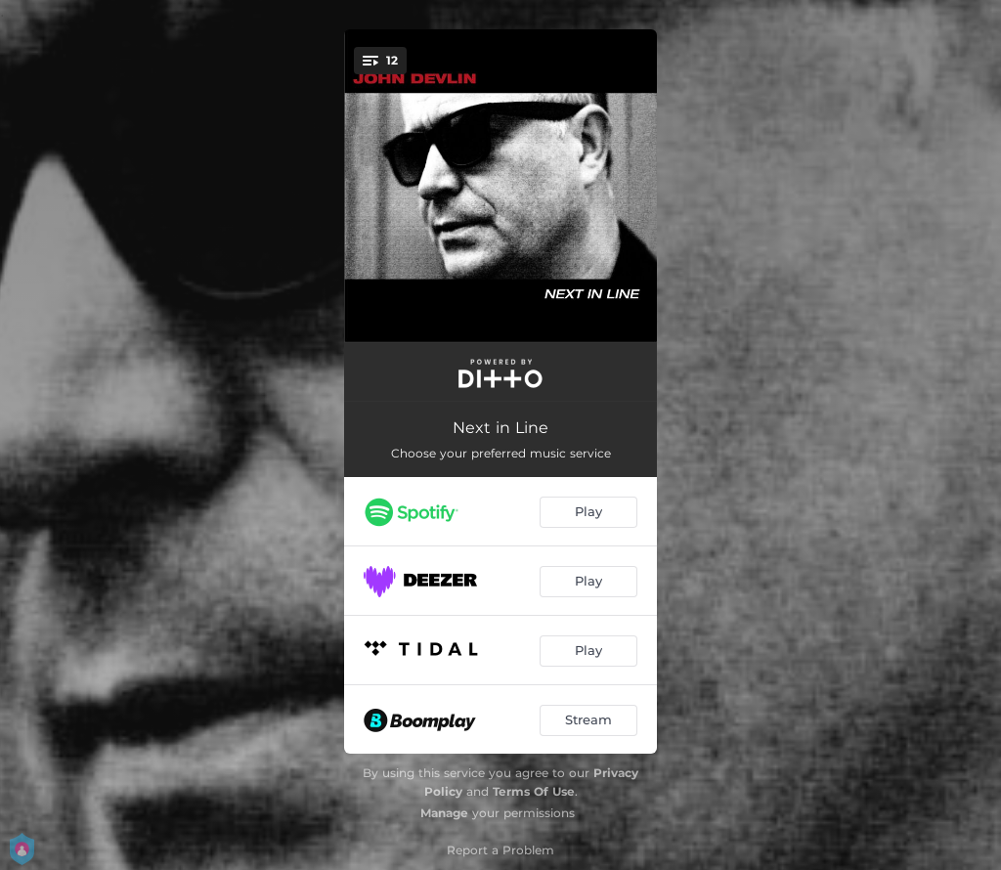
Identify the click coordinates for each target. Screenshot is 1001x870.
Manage (444, 812)
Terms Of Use (534, 791)
